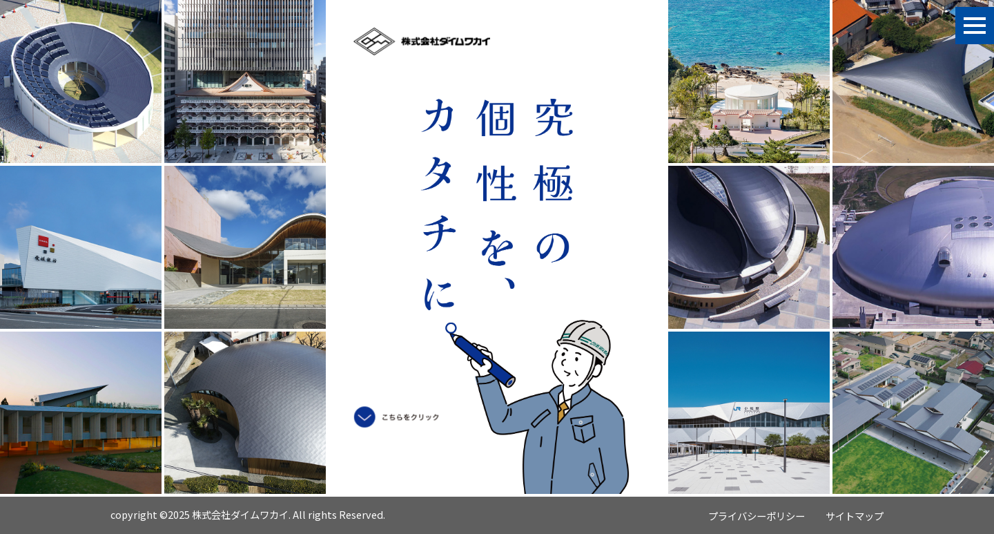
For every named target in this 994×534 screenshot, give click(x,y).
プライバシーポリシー (756, 515)
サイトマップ (855, 515)
